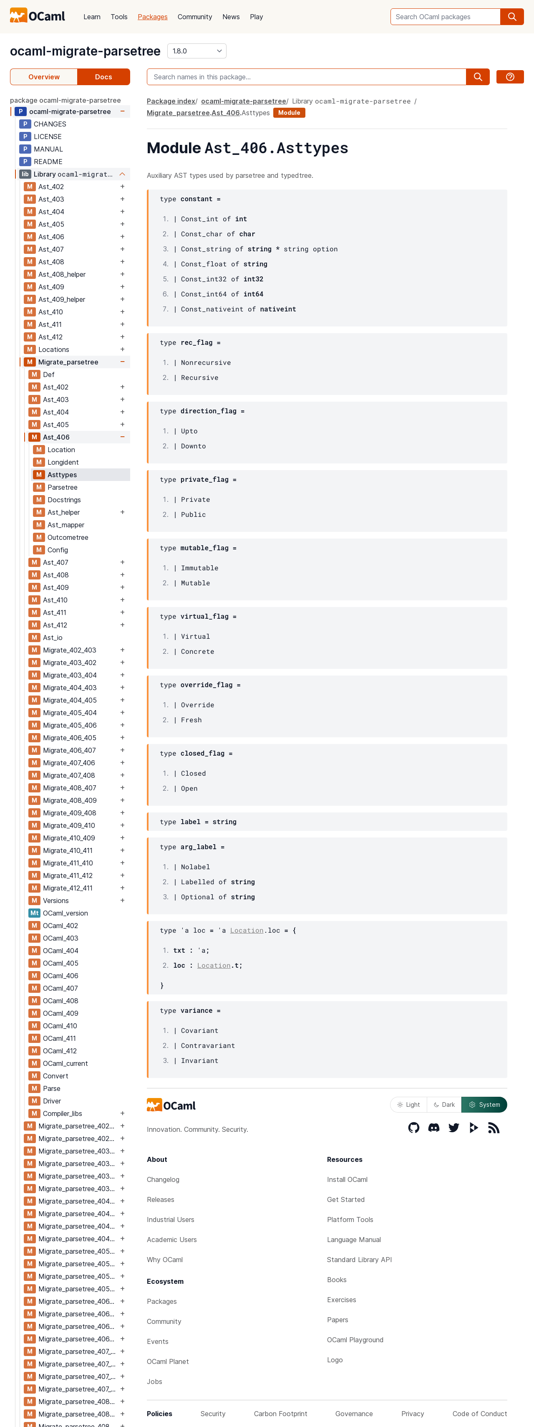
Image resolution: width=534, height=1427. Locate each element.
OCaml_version (65, 913)
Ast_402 (51, 186)
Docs (103, 77)
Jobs (154, 1381)
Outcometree (68, 537)
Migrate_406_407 (69, 750)
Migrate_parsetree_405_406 (78, 1276)
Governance (354, 1413)
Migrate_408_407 (69, 788)
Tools (119, 17)
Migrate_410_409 (69, 838)
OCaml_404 (60, 950)
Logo (335, 1360)
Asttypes (62, 475)
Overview (44, 77)
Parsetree (63, 487)
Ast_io (53, 637)
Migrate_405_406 (70, 725)
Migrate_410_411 (68, 850)
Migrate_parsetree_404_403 (78, 1201)
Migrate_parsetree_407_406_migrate (78, 1364)
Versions (56, 900)
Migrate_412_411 (68, 888)
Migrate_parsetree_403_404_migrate (78, 1188)
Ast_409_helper (61, 299)
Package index (171, 101)
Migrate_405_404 (70, 712)
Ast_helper (64, 512)
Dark (444, 1104)
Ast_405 (51, 224)
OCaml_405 (60, 963)
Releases (160, 1199)
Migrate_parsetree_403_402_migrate (78, 1163)
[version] (197, 50)
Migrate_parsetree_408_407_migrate (78, 1414)
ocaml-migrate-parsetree (85, 50)
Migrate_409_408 (69, 813)
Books (337, 1279)
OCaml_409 (60, 1013)
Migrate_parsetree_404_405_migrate (78, 1239)
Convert (55, 1076)
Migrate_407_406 (69, 763)
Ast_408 (51, 262)
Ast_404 (51, 211)
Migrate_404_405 (70, 700)
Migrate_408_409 (70, 800)
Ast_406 (51, 237)
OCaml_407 (60, 988)
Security (213, 1413)
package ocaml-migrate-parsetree (65, 100)
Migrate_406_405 (69, 738)
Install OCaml (347, 1179)
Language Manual (354, 1239)
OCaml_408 (60, 1001)
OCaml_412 (60, 1051)
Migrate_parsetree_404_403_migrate (78, 1213)
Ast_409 (51, 287)
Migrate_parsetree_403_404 (78, 1176)
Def (49, 374)
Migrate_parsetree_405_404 (78, 1251)
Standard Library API (359, 1259)
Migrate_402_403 (69, 650)
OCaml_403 (60, 938)
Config (58, 550)
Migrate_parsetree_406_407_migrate (78, 1339)
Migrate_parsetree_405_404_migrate (78, 1264)
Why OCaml (165, 1259)
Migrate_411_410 (68, 863)
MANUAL (48, 149)
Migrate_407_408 (69, 775)
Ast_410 (50, 312)
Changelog (163, 1179)
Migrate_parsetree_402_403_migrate (78, 1138)
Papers (337, 1320)
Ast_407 (51, 249)
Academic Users (172, 1239)
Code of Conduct (480, 1413)
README (48, 161)
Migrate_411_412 (68, 875)
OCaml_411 (59, 1038)
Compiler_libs (62, 1113)
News (231, 17)
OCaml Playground (355, 1340)
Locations (53, 349)
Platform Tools (350, 1219)
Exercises (341, 1299)
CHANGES (50, 124)
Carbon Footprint (280, 1413)
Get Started (346, 1199)
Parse (51, 1088)
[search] (512, 16)
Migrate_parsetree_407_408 (78, 1376)
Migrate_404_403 (70, 687)
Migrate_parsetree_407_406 (78, 1351)
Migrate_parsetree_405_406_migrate (78, 1289)
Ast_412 (50, 337)
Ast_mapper (66, 525)
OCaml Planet (168, 1361)
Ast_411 (50, 324)
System (484, 1104)
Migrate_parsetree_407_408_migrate (78, 1389)
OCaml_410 (60, 1026)
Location (61, 449)
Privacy (412, 1413)
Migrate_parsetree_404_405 (78, 1226)
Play (256, 17)
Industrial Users (170, 1219)
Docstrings (64, 500)
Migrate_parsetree (68, 362)
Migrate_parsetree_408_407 (78, 1401)
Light (408, 1104)
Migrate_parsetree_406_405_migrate (78, 1314)
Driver (52, 1101)
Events (158, 1341)
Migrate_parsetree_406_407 (78, 1326)
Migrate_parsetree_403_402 (78, 1151)
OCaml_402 (60, 925)
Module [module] (289, 112)
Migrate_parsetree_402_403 (78, 1126)
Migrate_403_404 (70, 675)
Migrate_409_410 (69, 825)
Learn (92, 17)
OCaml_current (65, 1063)
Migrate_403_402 (69, 662)
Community (195, 17)
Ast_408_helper (62, 274)
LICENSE (48, 136)
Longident (63, 462)
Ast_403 (51, 199)
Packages (153, 17)
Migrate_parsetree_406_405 (78, 1301)
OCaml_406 (60, 976)
